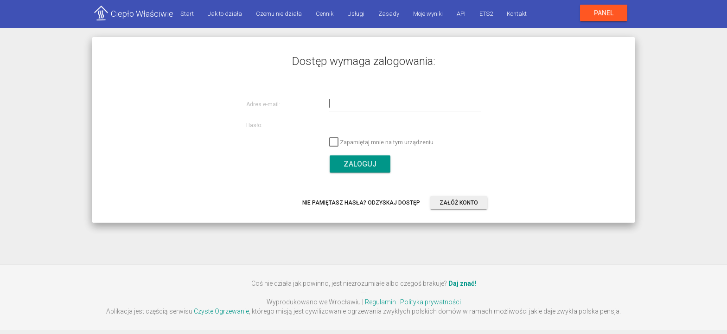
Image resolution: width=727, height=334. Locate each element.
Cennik (324, 13)
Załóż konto (459, 202)
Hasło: (254, 125)
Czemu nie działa (279, 13)
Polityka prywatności (430, 302)
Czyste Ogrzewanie (221, 311)
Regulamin (380, 302)
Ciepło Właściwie (142, 14)
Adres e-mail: (263, 105)
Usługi (355, 13)
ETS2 (486, 13)
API (461, 13)
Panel (603, 13)
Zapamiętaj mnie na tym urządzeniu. (382, 142)
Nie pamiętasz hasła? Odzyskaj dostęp (361, 202)
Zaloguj (360, 164)
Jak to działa (225, 13)
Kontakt (517, 13)
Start (187, 13)
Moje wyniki (428, 13)
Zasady (388, 13)
